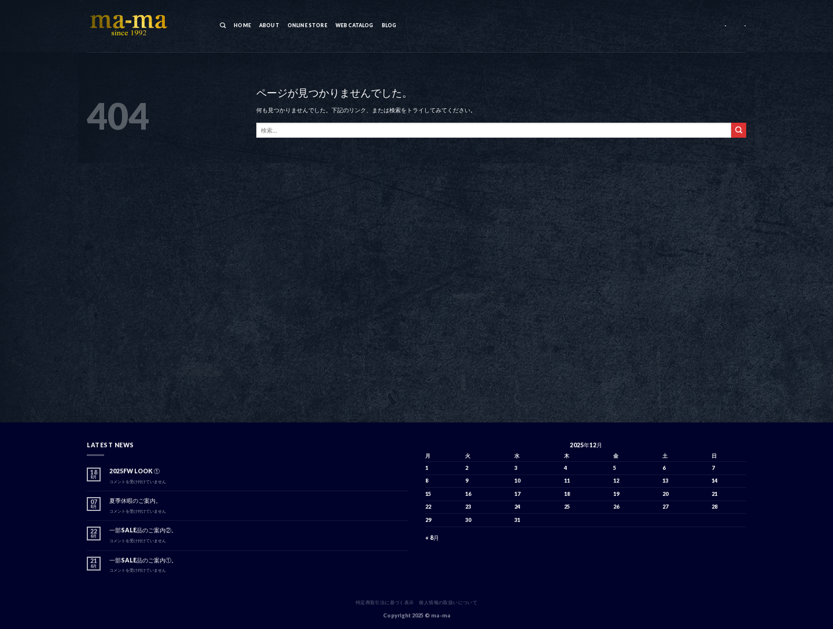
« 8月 (432, 537)
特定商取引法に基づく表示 (385, 602)
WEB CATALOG (355, 25)
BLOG (389, 25)
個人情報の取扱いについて (448, 602)
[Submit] (738, 130)
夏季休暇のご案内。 (135, 500)
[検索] (223, 26)
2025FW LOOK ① (134, 471)
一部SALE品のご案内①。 (143, 560)
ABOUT (269, 25)
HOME (242, 25)
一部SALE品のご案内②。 (143, 530)
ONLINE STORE (307, 25)
